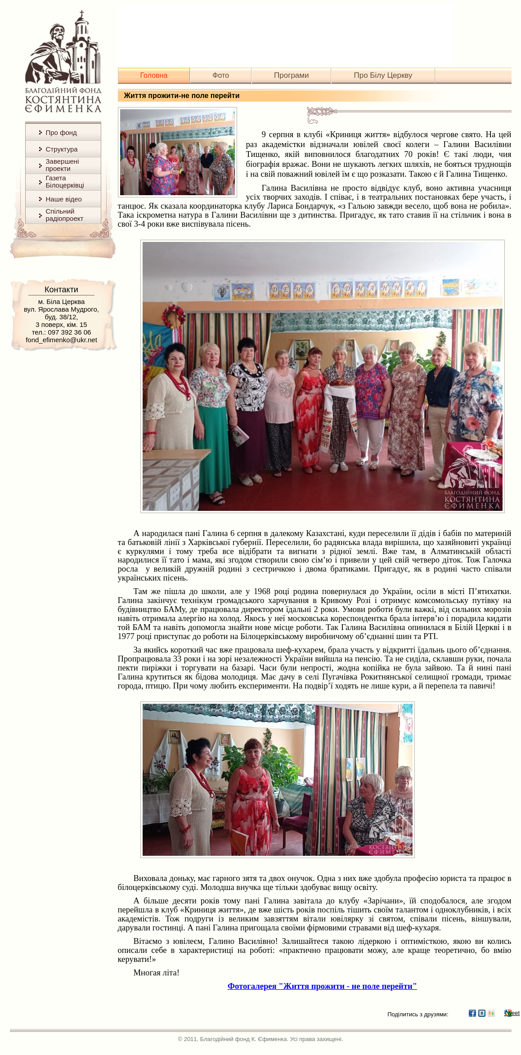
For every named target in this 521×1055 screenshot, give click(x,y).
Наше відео (64, 199)
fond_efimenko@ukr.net (61, 340)
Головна (154, 75)
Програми (291, 75)
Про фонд (61, 132)
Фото (220, 75)
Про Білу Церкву (383, 75)
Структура (62, 149)
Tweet (508, 1013)
